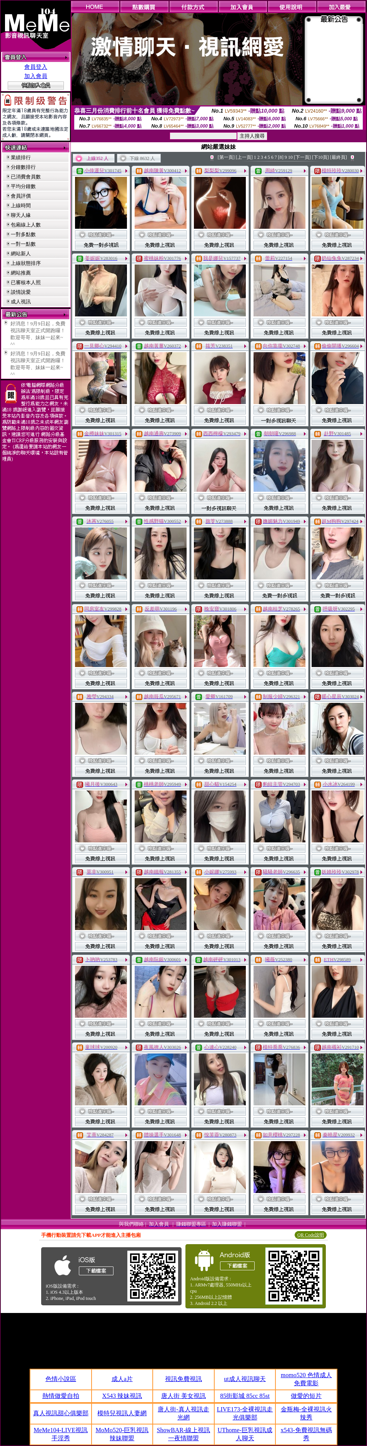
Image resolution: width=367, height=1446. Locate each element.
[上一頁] (244, 157)
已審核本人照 (26, 282)
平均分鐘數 (23, 186)
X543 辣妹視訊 (122, 1396)
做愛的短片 (306, 1396)
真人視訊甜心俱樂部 (60, 1413)
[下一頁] (302, 157)
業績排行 (21, 157)
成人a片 (122, 1379)
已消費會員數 (26, 177)
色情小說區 (60, 1379)
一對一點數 (23, 244)
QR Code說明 (310, 1235)
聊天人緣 (21, 215)
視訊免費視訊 (183, 1379)
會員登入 (35, 67)
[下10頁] (320, 157)
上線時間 (21, 205)
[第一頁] (226, 157)
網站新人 (21, 253)
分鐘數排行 (23, 167)
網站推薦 (21, 273)
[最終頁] (338, 157)
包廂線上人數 (26, 225)
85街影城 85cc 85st (245, 1396)
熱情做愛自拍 (60, 1396)
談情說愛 (21, 292)
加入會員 (35, 76)
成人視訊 (21, 302)
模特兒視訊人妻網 (122, 1413)
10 (290, 157)
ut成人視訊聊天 (244, 1379)
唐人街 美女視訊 (183, 1396)
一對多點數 (23, 234)
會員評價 (21, 196)
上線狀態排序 (26, 263)
